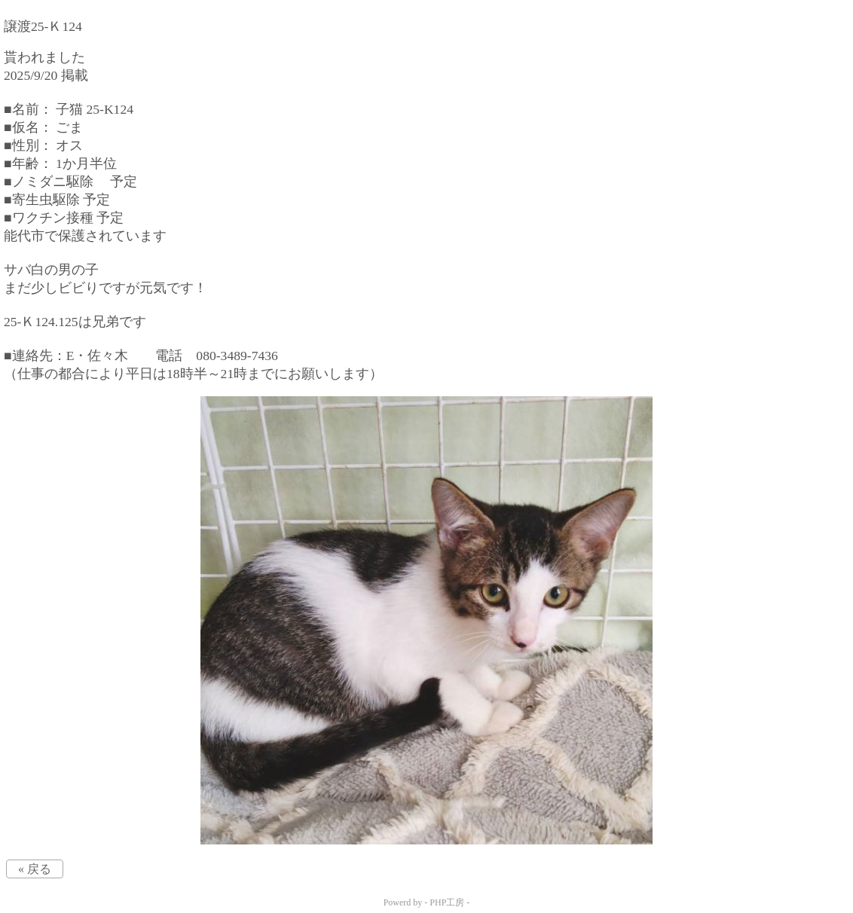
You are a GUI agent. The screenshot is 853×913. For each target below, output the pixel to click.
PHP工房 (447, 902)
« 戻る (34, 869)
